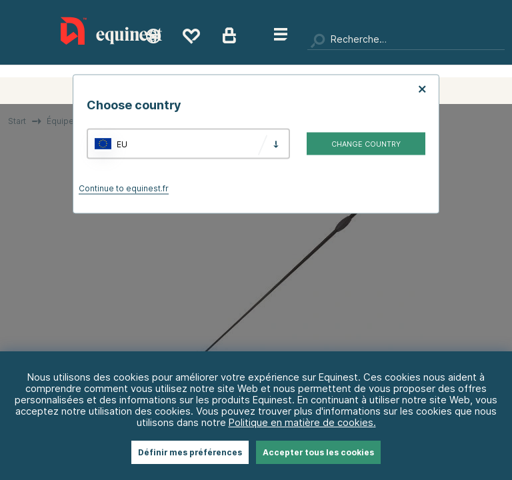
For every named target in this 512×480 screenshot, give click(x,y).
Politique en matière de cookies (301, 422)
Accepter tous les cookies (318, 452)
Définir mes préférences (190, 452)
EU (122, 144)
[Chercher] (406, 40)
